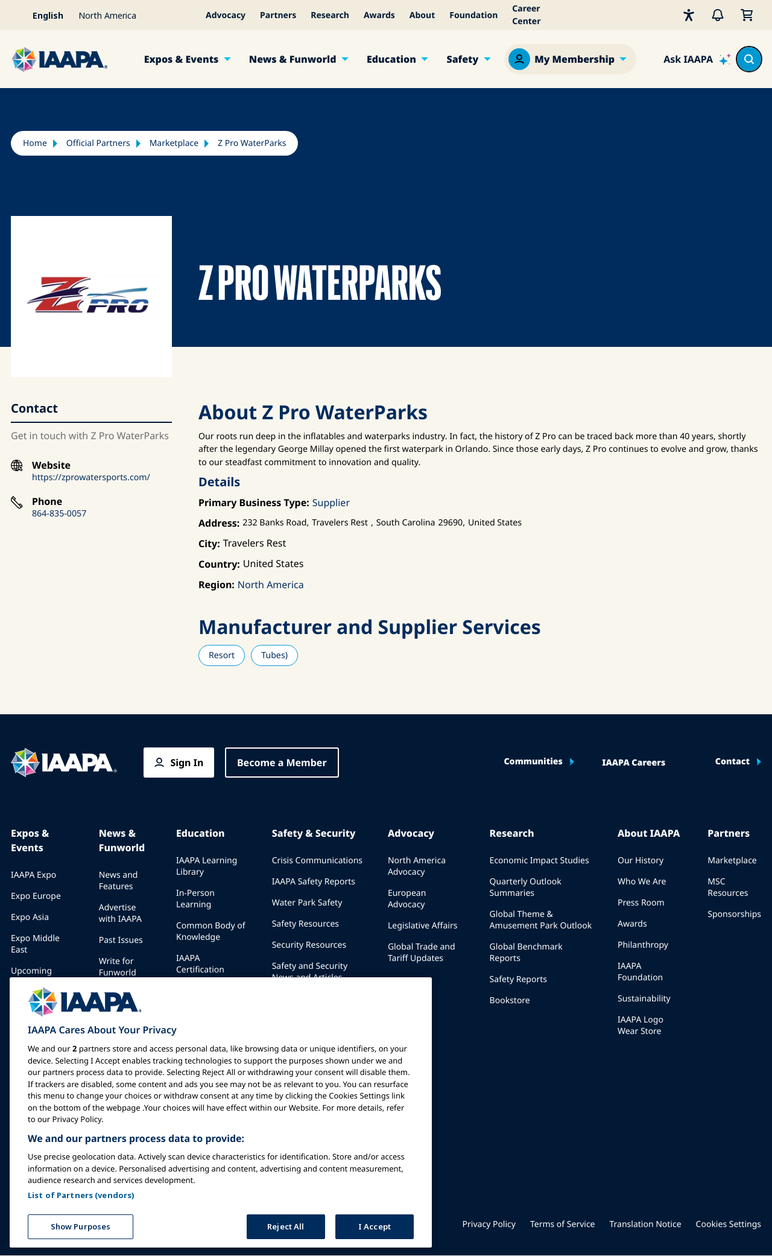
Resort (222, 655)
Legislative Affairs (422, 925)
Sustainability (644, 998)
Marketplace (174, 143)
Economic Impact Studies (539, 860)
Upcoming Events (31, 976)
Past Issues (121, 940)
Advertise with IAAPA (120, 913)
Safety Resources (305, 924)
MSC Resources (727, 887)
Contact (732, 761)
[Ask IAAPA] (697, 59)
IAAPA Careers (633, 763)
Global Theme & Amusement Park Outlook (541, 920)
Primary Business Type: (253, 502)
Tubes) (274, 655)
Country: (219, 564)
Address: (218, 523)
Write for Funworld (117, 967)
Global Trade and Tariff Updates (421, 952)
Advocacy (225, 15)
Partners (278, 15)
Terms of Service (562, 1224)
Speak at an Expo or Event (38, 1009)
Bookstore (510, 1000)
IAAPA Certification (200, 964)
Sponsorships (734, 914)
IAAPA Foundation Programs (198, 1002)
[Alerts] (717, 15)
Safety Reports (518, 979)
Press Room (641, 903)
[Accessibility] (688, 15)
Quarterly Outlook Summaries (526, 887)
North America (271, 584)
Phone (47, 501)
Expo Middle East (35, 944)
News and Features (118, 880)
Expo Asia (30, 917)
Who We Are (642, 881)
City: (209, 543)
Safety (462, 59)
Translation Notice (646, 1224)
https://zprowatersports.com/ (91, 477)
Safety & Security (314, 833)
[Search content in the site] (749, 59)
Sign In (186, 762)
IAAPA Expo (33, 875)
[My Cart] (746, 15)
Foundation (473, 15)
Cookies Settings (728, 1224)
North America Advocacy (417, 866)
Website (51, 465)
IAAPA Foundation (640, 971)
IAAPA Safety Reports (313, 881)
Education (391, 59)
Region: (216, 584)
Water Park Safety (307, 903)
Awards (379, 15)
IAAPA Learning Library (206, 866)
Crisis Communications (317, 860)
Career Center (526, 15)
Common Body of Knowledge (210, 931)
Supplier (331, 502)
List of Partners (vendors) (81, 1250)
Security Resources (309, 945)
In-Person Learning (195, 898)
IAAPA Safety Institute (315, 1031)
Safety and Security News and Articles (309, 971)
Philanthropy (643, 945)
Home (35, 143)
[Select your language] (41, 15)
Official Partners (98, 143)
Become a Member (282, 762)
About (422, 15)
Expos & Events (181, 59)
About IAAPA (649, 833)
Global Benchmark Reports (526, 952)
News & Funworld (293, 59)
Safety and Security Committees (309, 1004)
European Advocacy (407, 898)
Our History (640, 860)
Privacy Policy (489, 1224)
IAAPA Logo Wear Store (640, 1025)
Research (330, 15)
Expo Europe (36, 896)
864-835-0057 (59, 513)
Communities (533, 761)
